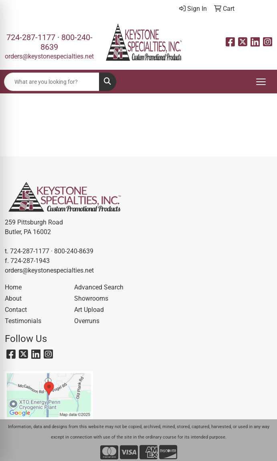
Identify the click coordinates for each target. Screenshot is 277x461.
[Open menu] (261, 82)
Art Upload (89, 309)
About (13, 298)
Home (13, 287)
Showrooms (91, 298)
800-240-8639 (73, 251)
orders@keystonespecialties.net (49, 56)
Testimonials (23, 321)
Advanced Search (98, 287)
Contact (16, 309)
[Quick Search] (51, 82)
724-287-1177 (30, 37)
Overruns (86, 321)
